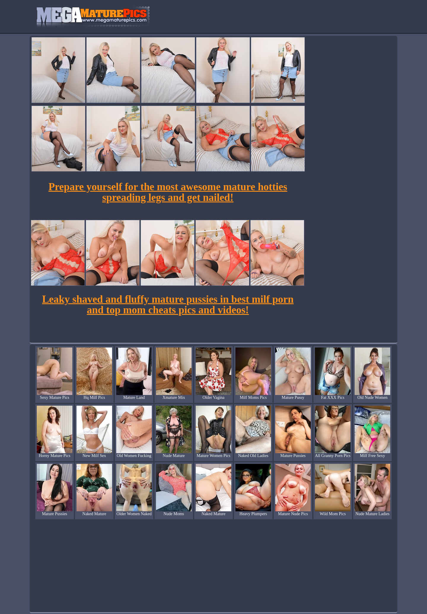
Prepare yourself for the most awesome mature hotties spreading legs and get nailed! (167, 192)
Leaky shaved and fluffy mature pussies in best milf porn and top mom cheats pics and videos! (168, 304)
